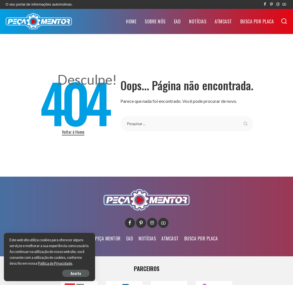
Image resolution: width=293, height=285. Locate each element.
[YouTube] (284, 4)
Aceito (68, 273)
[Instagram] (278, 4)
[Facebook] (265, 4)
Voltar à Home (73, 132)
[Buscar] (284, 21)
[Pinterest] (271, 4)
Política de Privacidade (27, 263)
